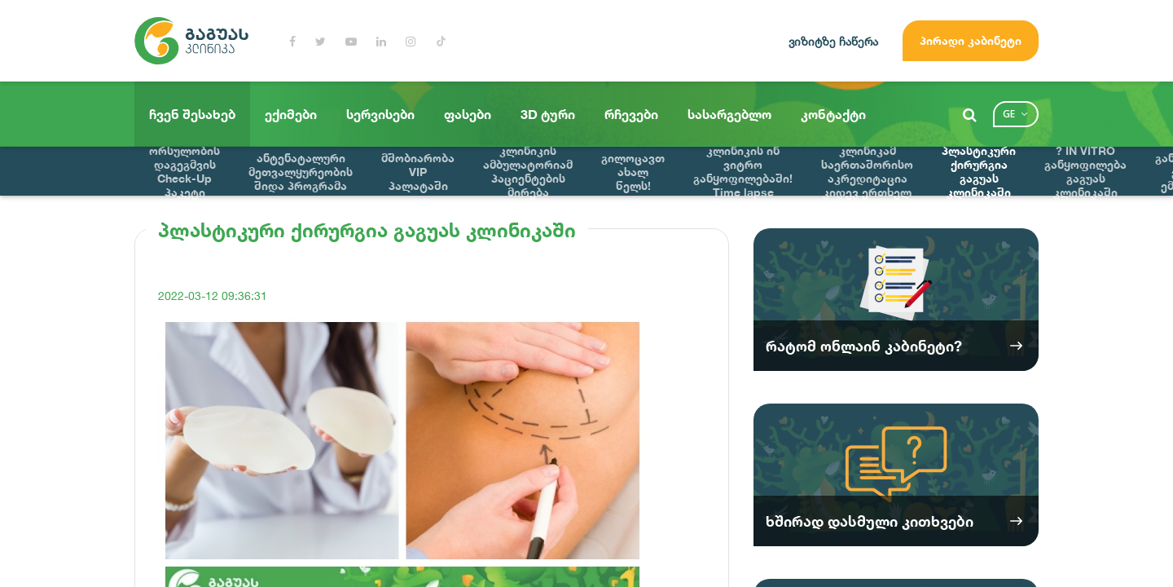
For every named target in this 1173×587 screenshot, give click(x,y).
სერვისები (380, 114)
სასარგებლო (729, 114)
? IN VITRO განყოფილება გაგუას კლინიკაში (1085, 171)
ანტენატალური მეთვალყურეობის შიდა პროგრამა (300, 171)
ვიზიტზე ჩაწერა (833, 41)
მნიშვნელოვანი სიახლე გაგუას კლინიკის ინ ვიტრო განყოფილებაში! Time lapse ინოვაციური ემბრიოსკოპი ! (743, 171)
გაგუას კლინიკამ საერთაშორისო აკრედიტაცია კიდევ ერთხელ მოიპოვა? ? (867, 171)
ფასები (467, 114)
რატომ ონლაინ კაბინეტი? (864, 346)
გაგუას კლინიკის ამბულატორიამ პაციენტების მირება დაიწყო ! (528, 171)
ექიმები (291, 114)
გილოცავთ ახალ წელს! (633, 171)
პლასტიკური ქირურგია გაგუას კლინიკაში (979, 171)
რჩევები (631, 114)
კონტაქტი (833, 114)
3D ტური (548, 114)
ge (1009, 114)
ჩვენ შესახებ (192, 114)
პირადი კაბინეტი (970, 40)
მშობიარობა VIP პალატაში (418, 171)
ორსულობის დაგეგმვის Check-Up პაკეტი (184, 171)
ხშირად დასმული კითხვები (869, 521)
